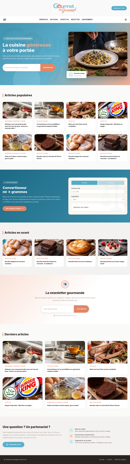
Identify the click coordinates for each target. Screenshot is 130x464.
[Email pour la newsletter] (57, 308)
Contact (109, 459)
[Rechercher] (21, 67)
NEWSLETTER (119, 8)
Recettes (75, 19)
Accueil (101, 459)
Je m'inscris (81, 309)
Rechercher (48, 67)
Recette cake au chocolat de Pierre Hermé (104, 405)
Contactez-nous (13, 445)
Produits (43, 19)
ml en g (84, 183)
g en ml (111, 183)
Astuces (54, 19)
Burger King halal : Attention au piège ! (18, 405)
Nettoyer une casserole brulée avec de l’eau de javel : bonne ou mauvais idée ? (16, 126)
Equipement (87, 19)
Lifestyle (64, 19)
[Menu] (4, 19)
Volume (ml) (75, 188)
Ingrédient (75, 196)
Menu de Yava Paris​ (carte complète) (103, 369)
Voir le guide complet (14, 208)
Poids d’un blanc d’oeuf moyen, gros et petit (62, 405)
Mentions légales (120, 459)
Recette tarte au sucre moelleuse (80, 261)
